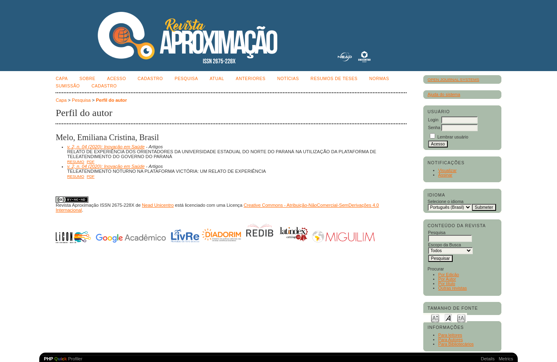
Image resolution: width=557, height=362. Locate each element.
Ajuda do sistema (444, 94)
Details (488, 358)
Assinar (445, 175)
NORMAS (379, 78)
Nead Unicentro (158, 205)
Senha (434, 127)
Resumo (75, 161)
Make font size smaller (435, 317)
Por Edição (448, 275)
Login (433, 120)
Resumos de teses (333, 78)
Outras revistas (452, 288)
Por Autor (447, 279)
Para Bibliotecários (456, 344)
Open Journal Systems (453, 79)
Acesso (116, 78)
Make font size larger (461, 317)
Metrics (506, 358)
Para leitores (450, 335)
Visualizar (447, 170)
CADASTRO (104, 86)
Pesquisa (186, 78)
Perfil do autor (111, 100)
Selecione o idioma (446, 201)
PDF (90, 161)
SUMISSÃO (68, 86)
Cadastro (150, 78)
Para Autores (450, 339)
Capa (62, 78)
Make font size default (448, 317)
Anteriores (250, 78)
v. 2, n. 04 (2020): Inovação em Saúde (105, 146)
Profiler (63, 358)
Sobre (87, 78)
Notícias (288, 78)
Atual (217, 78)
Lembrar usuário (452, 137)
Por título (447, 284)
